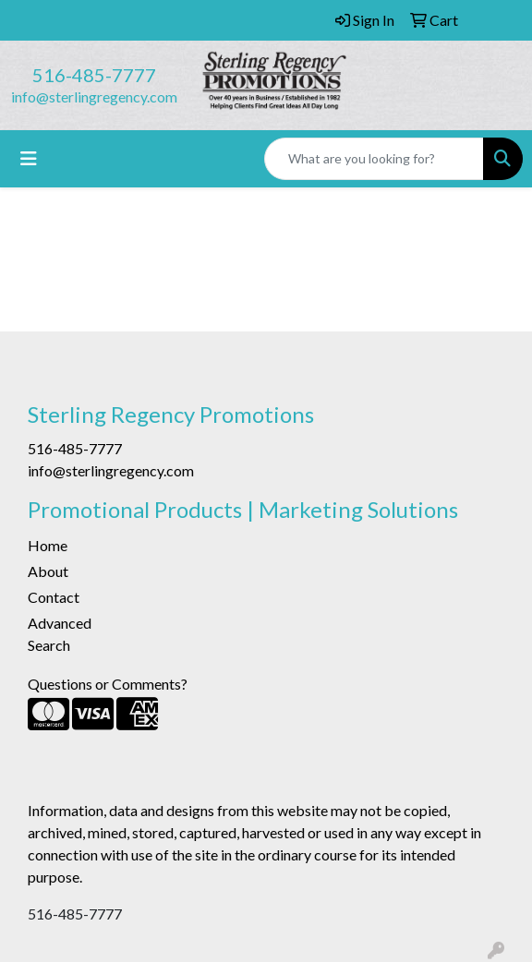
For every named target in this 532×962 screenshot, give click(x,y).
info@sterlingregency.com (94, 96)
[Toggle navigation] (28, 158)
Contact (53, 597)
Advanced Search (59, 634)
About (48, 571)
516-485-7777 (94, 75)
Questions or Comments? (107, 683)
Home (47, 545)
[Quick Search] (374, 159)
